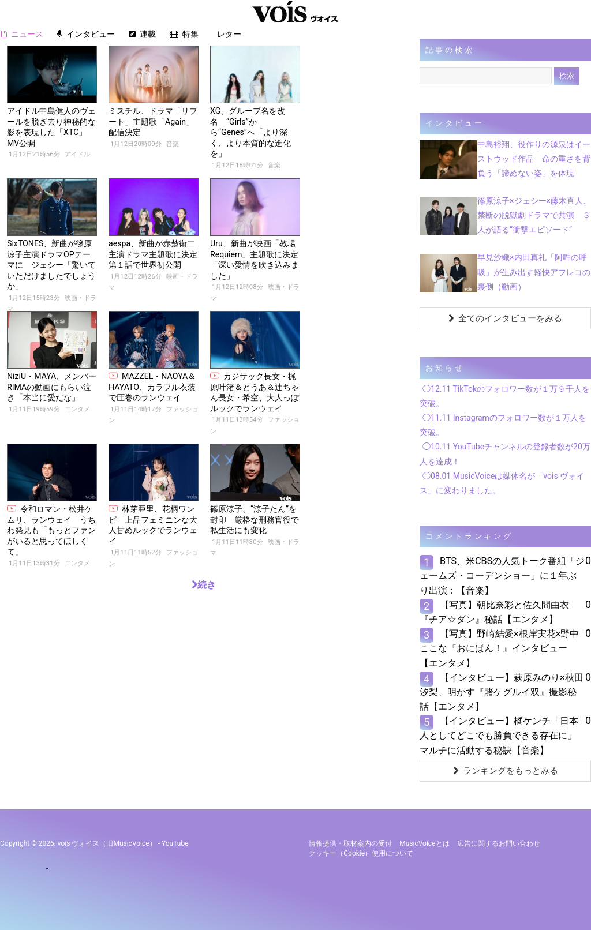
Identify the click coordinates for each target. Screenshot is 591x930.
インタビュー (86, 34)
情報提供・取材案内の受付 (350, 843)
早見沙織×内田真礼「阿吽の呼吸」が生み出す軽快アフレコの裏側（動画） (533, 272)
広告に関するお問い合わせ (498, 843)
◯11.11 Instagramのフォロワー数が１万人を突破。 (503, 425)
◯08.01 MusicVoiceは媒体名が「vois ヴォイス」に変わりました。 (502, 483)
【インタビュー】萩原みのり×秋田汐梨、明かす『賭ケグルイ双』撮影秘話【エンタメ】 (501, 692)
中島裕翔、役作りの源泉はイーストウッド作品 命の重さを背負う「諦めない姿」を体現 (533, 159)
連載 (142, 34)
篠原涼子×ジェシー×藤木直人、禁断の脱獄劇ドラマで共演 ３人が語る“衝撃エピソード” (534, 215)
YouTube (175, 843)
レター (226, 34)
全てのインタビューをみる (505, 318)
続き (204, 584)
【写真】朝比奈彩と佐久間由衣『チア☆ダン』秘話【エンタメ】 (494, 612)
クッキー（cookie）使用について (361, 853)
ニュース (22, 34)
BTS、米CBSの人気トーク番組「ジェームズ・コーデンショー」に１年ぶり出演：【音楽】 (502, 575)
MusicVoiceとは (424, 843)
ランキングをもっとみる (505, 771)
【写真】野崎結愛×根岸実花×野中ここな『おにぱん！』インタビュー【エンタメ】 (499, 648)
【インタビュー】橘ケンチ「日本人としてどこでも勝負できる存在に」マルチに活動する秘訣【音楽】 (499, 735)
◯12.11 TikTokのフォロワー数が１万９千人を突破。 (505, 396)
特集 (184, 34)
